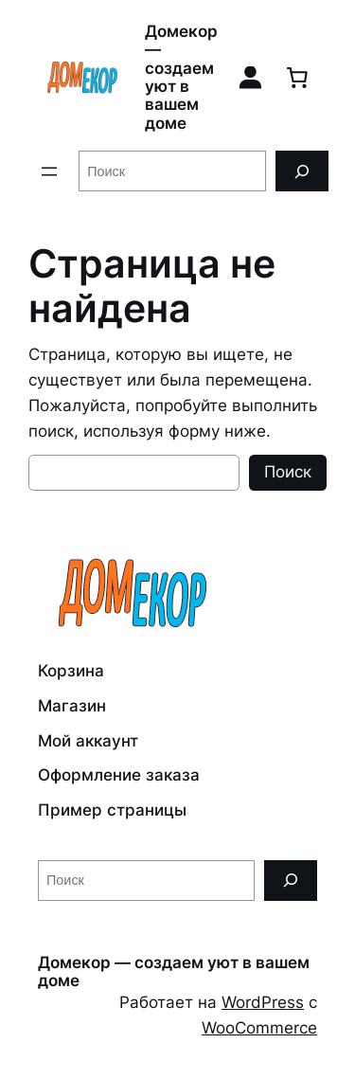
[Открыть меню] (49, 171)
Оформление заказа (119, 774)
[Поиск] (301, 171)
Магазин (72, 705)
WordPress (263, 1002)
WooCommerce (259, 1027)
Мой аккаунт (88, 740)
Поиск (287, 471)
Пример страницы (112, 809)
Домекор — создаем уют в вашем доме (181, 77)
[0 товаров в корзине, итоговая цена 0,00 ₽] (297, 77)
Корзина (71, 670)
